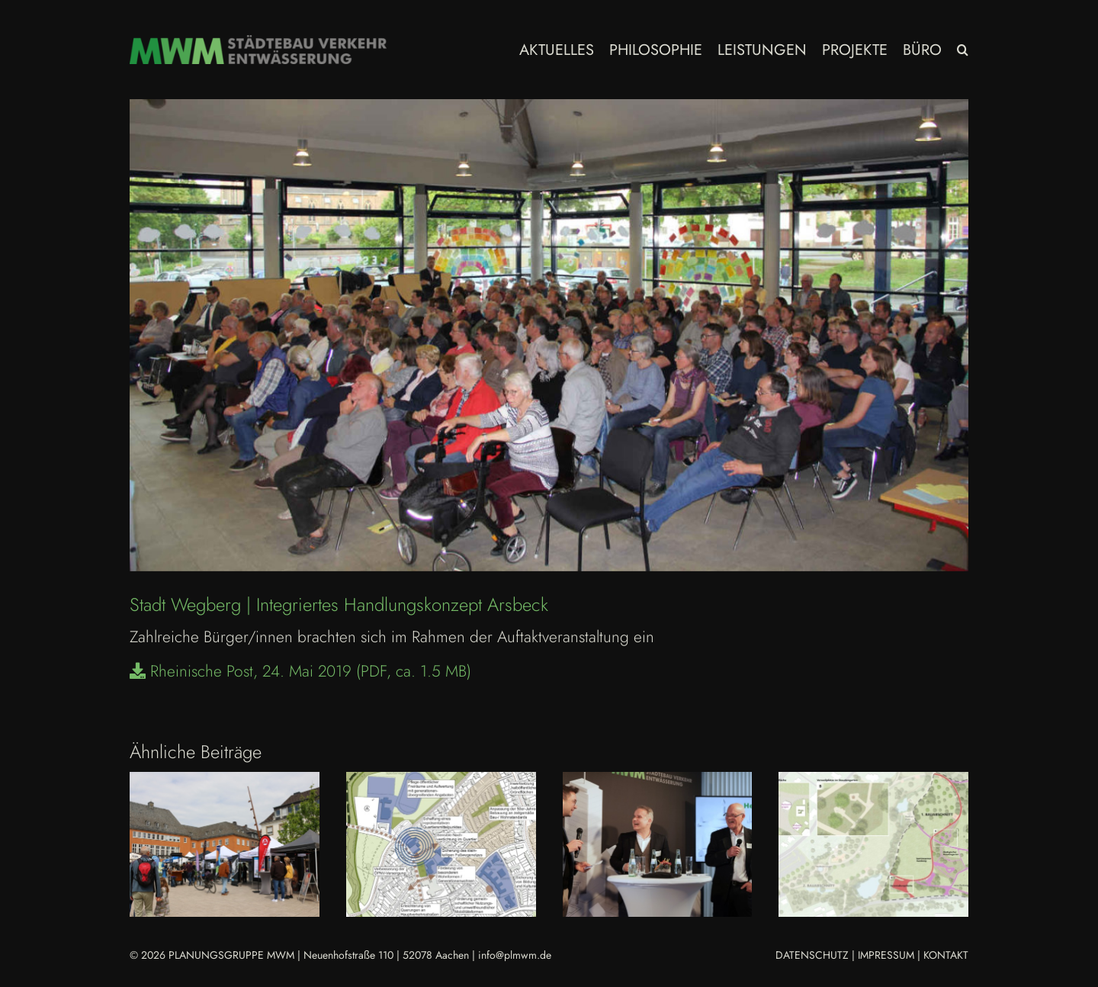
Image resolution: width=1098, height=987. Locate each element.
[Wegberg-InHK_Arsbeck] (549, 335)
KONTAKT (945, 955)
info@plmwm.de (514, 955)
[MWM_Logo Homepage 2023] (258, 42)
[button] (962, 49)
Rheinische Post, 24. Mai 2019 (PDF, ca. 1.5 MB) (300, 671)
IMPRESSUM (886, 955)
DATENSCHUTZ (812, 955)
